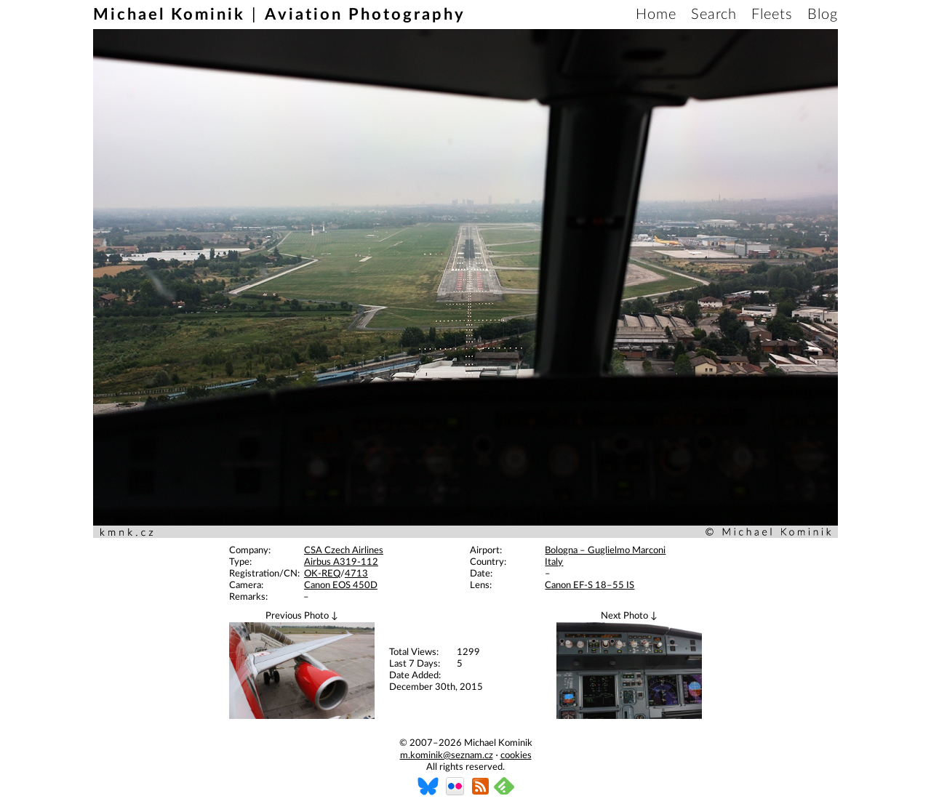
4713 (356, 574)
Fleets (772, 14)
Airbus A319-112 (341, 562)
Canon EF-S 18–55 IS (589, 585)
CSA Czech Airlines (343, 550)
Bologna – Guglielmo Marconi (605, 550)
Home (656, 14)
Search (714, 14)
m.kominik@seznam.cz (446, 755)
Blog (822, 14)
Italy (554, 562)
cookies (516, 755)
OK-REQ (322, 574)
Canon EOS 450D (340, 585)
